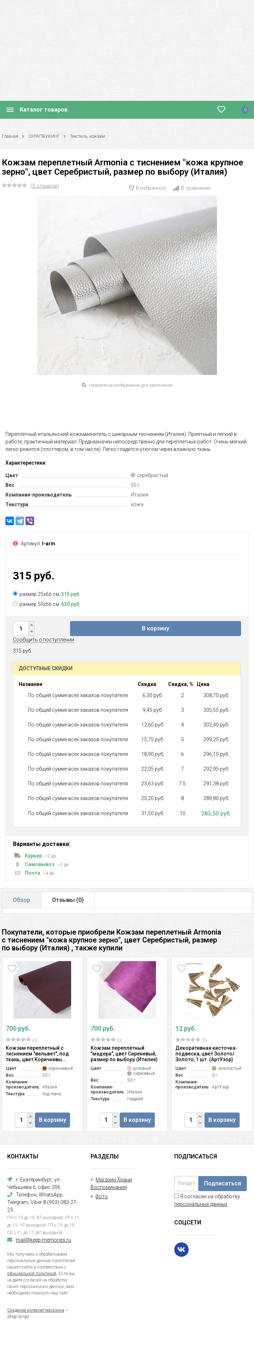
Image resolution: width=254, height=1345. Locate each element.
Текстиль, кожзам (87, 136)
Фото (102, 1196)
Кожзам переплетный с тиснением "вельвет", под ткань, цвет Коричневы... (37, 1053)
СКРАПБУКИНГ (44, 136)
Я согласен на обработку (207, 1200)
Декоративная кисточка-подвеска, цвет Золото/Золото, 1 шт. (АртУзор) (206, 1053)
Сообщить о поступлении (43, 640)
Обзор (21, 900)
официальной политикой (31, 1273)
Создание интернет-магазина (35, 1310)
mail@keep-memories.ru (43, 1240)
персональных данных (200, 1204)
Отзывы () (68, 900)
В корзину (155, 628)
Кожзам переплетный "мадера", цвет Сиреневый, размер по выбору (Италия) (124, 1053)
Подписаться (222, 1183)
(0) (21, 1040)
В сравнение (192, 188)
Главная (10, 136)
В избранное (147, 188)
